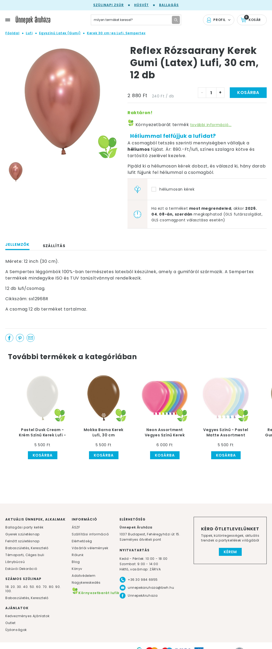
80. (52, 586)
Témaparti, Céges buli (24, 555)
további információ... (211, 124)
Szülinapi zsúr (108, 5)
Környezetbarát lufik (96, 593)
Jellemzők (17, 244)
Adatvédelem (84, 575)
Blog (76, 562)
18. (7, 586)
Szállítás (54, 245)
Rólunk (78, 555)
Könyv (77, 568)
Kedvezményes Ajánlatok (27, 616)
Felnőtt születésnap (22, 541)
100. (8, 591)
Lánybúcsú (15, 562)
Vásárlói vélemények (90, 548)
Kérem (230, 552)
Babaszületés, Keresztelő (26, 548)
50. (33, 586)
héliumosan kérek (177, 189)
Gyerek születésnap (22, 534)
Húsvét (141, 5)
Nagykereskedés (86, 582)
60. (39, 586)
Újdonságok (16, 629)
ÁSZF (76, 527)
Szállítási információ (90, 534)
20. (13, 586)
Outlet (10, 623)
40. (26, 586)
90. (58, 586)
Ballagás (169, 5)
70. (46, 586)
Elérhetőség (82, 541)
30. (19, 586)
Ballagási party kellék (24, 527)
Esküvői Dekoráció (21, 568)
